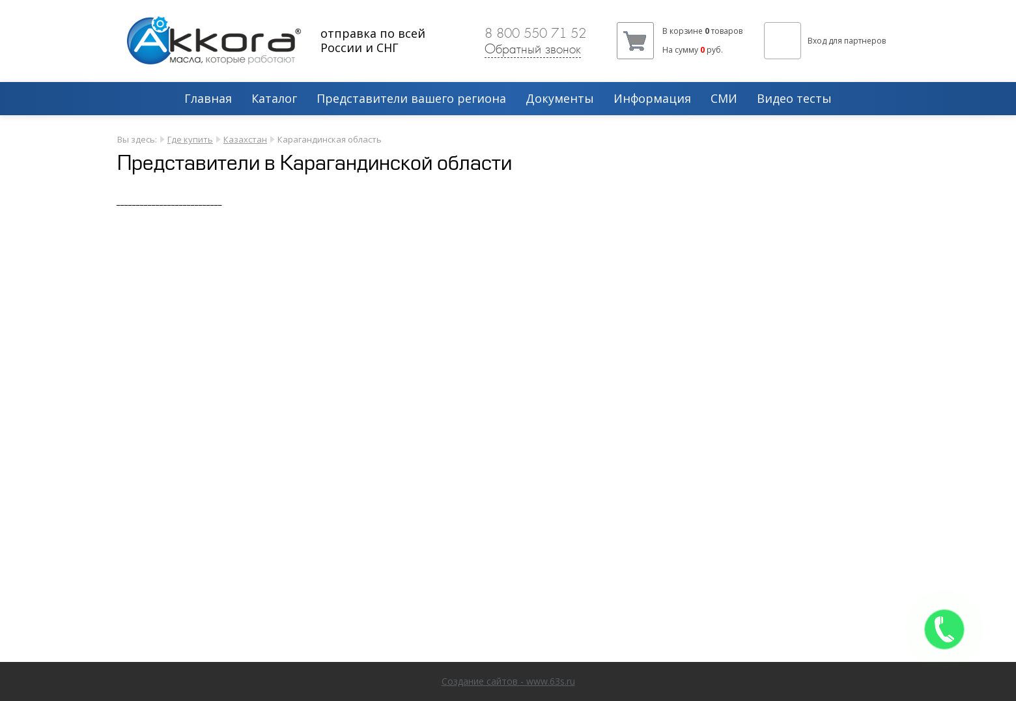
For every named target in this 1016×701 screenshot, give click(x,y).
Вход (817, 40)
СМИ (724, 99)
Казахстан (245, 139)
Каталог (274, 99)
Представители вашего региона (411, 99)
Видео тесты (794, 99)
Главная (208, 99)
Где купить (190, 139)
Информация (652, 99)
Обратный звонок (533, 48)
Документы (560, 99)
